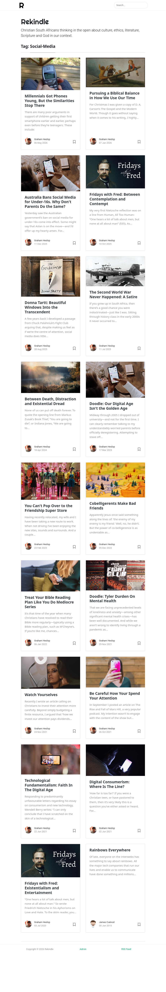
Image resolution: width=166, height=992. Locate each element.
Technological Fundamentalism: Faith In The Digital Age (49, 785)
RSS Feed (126, 949)
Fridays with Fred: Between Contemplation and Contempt (114, 199)
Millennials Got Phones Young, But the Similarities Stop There (49, 100)
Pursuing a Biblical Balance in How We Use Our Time (114, 95)
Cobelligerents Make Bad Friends (112, 506)
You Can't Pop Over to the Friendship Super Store (48, 508)
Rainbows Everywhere (109, 849)
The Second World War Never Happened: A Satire (113, 294)
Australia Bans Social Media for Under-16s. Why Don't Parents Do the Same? (50, 202)
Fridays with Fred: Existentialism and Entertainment (42, 888)
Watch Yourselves (41, 694)
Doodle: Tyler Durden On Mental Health (112, 599)
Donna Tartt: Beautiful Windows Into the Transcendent (45, 307)
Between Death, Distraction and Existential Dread (50, 401)
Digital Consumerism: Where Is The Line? (109, 784)
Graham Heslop (42, 139)
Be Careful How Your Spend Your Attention (114, 696)
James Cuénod (107, 922)
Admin (83, 949)
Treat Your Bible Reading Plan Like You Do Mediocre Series (49, 602)
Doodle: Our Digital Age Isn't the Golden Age (111, 406)
